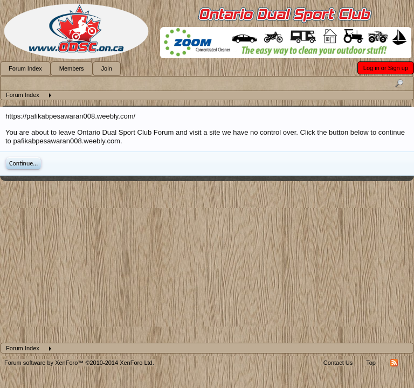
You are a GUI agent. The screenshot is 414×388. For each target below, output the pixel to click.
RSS (394, 362)
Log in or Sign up (385, 68)
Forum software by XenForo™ (79, 362)
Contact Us (338, 362)
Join (106, 68)
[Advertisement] (207, 261)
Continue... (23, 163)
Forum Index (25, 68)
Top (371, 362)
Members (71, 68)
